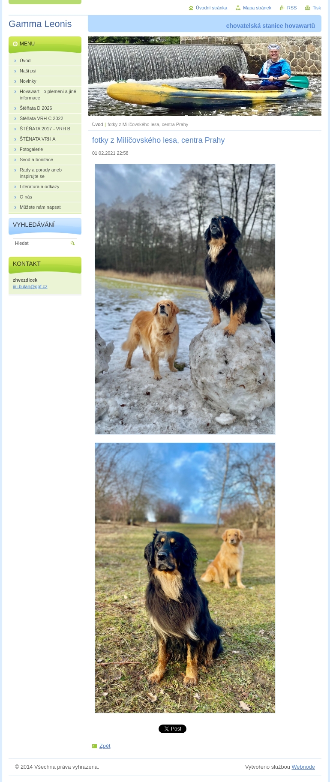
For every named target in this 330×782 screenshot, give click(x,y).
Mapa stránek (257, 7)
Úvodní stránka (211, 7)
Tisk (316, 7)
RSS (292, 7)
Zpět (105, 746)
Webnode (303, 767)
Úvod (97, 124)
